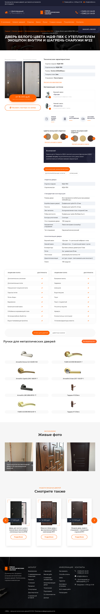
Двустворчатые (33, 592)
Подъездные (48, 591)
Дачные (46, 597)
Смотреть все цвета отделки (53, 142)
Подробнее (18, 537)
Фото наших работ (65, 589)
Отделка (30, 22)
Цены (61, 577)
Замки (38, 22)
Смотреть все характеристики (53, 82)
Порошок (31, 579)
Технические (48, 588)
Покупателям (69, 22)
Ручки (45, 22)
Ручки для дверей (41, 333)
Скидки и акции (56, 22)
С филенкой (47, 571)
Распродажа (63, 592)
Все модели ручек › (89, 341)
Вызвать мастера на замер (23, 108)
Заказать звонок (89, 29)
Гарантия (62, 581)
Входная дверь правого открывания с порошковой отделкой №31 (79, 530)
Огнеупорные (32, 589)
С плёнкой (31, 583)
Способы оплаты (64, 574)
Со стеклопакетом (49, 594)
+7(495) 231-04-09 (88, 11)
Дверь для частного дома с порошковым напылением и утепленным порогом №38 (18, 530)
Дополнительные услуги (55, 173)
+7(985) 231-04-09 (88, 13)
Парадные (31, 586)
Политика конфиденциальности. (45, 611)
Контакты (80, 22)
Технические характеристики (56, 169)
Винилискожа (32, 571)
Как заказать (63, 571)
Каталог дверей (19, 22)
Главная (7, 31)
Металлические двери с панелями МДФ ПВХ (39, 31)
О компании (5, 22)
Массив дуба (48, 574)
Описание (74, 173)
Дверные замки (59, 333)
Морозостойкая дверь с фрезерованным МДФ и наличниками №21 (49, 530)
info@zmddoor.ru (90, 2)
